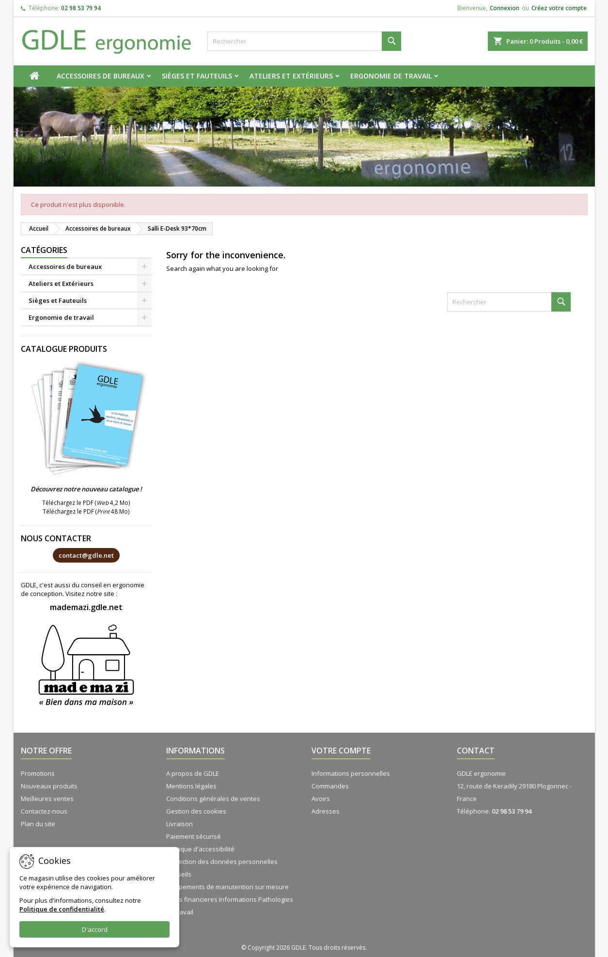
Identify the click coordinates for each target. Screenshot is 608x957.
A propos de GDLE (192, 773)
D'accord (95, 929)
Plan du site (38, 823)
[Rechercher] (304, 41)
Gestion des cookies (196, 811)
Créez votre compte (559, 8)
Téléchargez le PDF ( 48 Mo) (86, 511)
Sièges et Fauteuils (197, 75)
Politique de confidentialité (61, 909)
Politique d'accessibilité (200, 849)
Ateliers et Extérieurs (291, 75)
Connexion (504, 8)
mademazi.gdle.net (86, 607)
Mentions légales (191, 786)
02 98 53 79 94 (81, 8)
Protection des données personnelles (222, 861)
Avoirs (321, 798)
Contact (476, 750)
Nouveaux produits (49, 786)
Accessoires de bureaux (100, 75)
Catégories (44, 250)
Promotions (38, 773)
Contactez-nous (44, 811)
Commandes (330, 786)
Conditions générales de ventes (213, 798)
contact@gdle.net (86, 555)
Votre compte (341, 750)
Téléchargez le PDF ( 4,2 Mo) (86, 502)
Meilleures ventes (47, 798)
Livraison (179, 823)
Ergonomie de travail (391, 75)
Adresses (326, 811)
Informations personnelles (351, 773)
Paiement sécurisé (193, 836)
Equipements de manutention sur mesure (227, 886)
